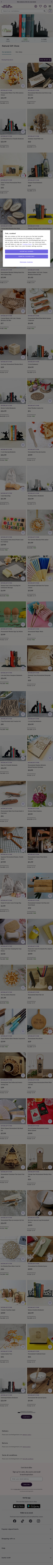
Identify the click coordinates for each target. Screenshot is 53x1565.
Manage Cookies (26, 262)
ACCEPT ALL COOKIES (26, 251)
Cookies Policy (27, 244)
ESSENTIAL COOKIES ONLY (26, 256)
